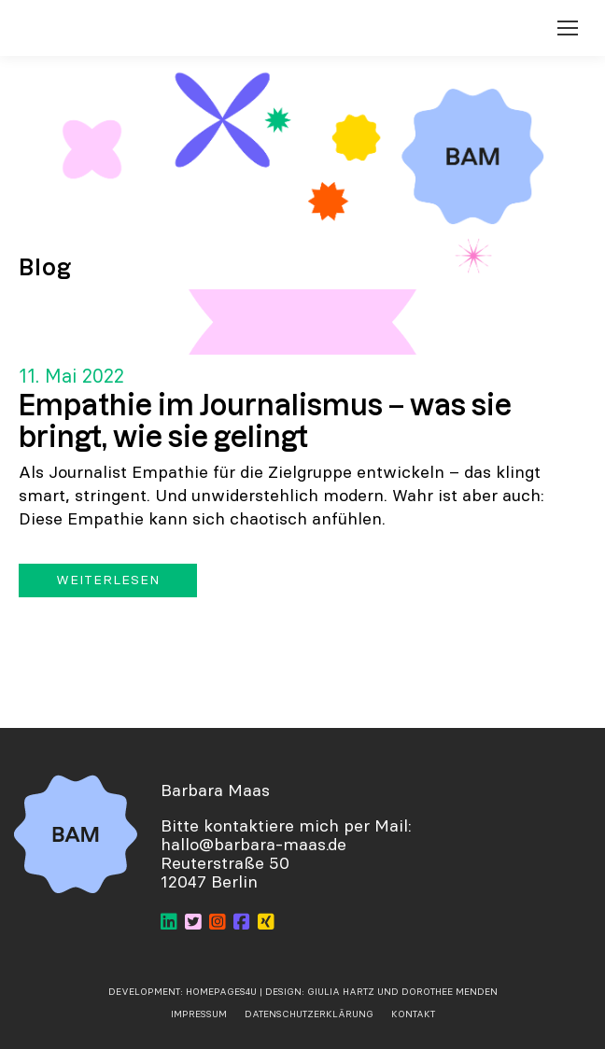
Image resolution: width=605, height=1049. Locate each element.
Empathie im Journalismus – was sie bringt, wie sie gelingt (265, 420)
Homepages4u (221, 992)
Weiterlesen (108, 580)
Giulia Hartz (342, 992)
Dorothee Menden (449, 992)
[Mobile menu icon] (567, 28)
